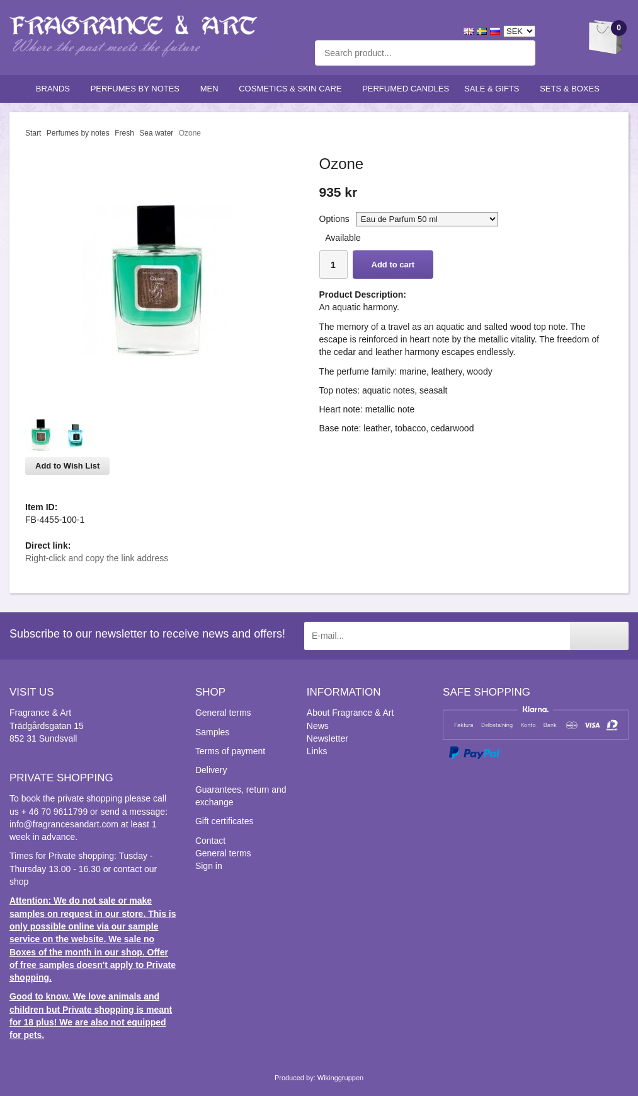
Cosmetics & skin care (293, 88)
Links (317, 751)
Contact (210, 841)
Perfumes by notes (138, 88)
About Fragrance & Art (350, 713)
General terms (223, 713)
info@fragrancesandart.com (63, 824)
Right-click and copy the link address (96, 558)
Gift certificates (224, 821)
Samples (212, 732)
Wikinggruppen (340, 1077)
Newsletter (327, 738)
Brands (56, 88)
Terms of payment (230, 751)
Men (212, 88)
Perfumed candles (405, 88)
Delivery (211, 770)
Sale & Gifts (494, 88)
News (318, 726)
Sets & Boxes (572, 88)
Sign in (208, 866)
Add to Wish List (67, 465)
